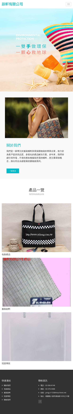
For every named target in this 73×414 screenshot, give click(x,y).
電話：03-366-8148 (47, 385)
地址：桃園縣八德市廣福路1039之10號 (54, 396)
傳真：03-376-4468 (47, 389)
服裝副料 (7, 392)
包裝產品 (7, 389)
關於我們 (7, 385)
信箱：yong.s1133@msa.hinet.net (53, 392)
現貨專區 (7, 396)
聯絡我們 (7, 400)
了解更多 (12, 171)
